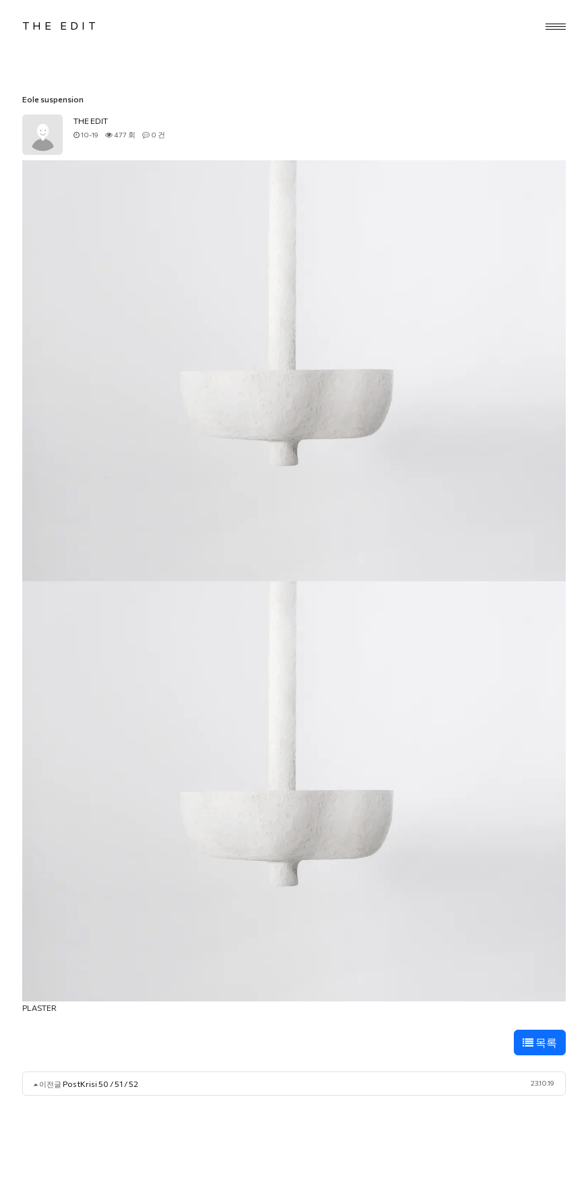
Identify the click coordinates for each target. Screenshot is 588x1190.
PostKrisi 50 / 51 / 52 (100, 1083)
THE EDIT (60, 25)
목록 (540, 1042)
